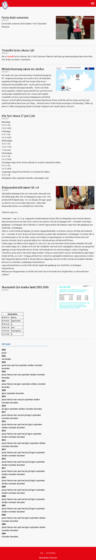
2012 (4, 459)
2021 (4, 381)
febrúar (10, 374)
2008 (4, 496)
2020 (4, 390)
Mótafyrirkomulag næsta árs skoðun (23, 69)
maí (3, 359)
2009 (4, 487)
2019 (4, 396)
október (8, 359)
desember (6, 368)
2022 (4, 371)
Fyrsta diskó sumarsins (15, 17)
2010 (4, 477)
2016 (4, 421)
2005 (4, 524)
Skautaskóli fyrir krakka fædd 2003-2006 (25, 287)
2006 (4, 515)
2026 (4, 350)
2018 (4, 406)
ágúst (19, 384)
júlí (3, 409)
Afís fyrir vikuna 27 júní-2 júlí (18, 116)
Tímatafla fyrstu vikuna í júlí (18, 50)
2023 (4, 362)
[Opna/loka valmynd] (92, 3)
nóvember (39, 365)
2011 (4, 468)
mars (9, 365)
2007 (4, 505)
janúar (4, 353)
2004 (4, 533)
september (23, 365)
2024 (4, 356)
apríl (13, 365)
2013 (4, 449)
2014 (4, 440)
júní (22, 399)
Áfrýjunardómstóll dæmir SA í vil (20, 187)
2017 (4, 412)
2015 (4, 431)
